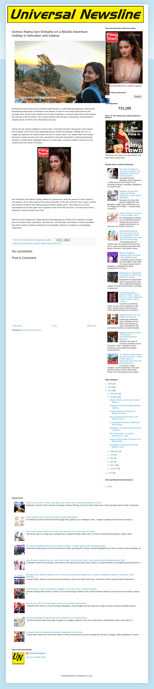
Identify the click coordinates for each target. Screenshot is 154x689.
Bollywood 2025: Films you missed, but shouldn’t (130, 316)
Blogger (90, 676)
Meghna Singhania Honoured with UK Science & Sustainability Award (130, 255)
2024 (110, 391)
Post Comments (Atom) (32, 330)
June (112, 455)
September (114, 451)
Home (54, 326)
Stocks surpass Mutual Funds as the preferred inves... (124, 418)
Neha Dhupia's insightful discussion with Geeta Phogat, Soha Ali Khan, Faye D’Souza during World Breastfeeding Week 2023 (75, 560)
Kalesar (49, 243)
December (114, 394)
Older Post (91, 326)
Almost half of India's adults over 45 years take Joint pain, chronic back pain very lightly (60, 531)
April (112, 462)
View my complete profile (36, 657)
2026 (110, 384)
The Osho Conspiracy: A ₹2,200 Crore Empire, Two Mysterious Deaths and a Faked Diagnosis (129, 172)
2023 (110, 473)
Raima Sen (57, 243)
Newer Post (17, 326)
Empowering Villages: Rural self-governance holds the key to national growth (56, 618)
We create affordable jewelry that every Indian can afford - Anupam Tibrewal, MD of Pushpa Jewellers (66, 546)
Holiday (43, 243)
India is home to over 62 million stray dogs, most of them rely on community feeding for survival (63, 503)
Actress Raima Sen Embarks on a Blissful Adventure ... (123, 412)
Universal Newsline (37, 653)
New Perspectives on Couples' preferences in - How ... (122, 435)
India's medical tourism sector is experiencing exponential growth (51, 517)
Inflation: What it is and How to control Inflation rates (130, 214)
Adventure (28, 243)
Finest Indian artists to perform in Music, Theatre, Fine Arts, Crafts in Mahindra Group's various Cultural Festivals (130, 297)
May (112, 458)
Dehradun (36, 243)
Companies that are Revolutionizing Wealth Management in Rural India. (54, 632)
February (114, 469)
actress (21, 243)
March (113, 465)
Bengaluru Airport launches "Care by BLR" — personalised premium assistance (130, 336)
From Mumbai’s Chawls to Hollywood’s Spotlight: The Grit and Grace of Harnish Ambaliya (61, 589)
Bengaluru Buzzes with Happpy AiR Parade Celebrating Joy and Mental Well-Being (130, 194)
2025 (110, 387)
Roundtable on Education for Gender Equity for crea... (124, 446)
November (114, 397)
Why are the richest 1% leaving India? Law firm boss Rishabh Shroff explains (56, 603)
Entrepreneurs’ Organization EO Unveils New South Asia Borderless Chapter (130, 275)
